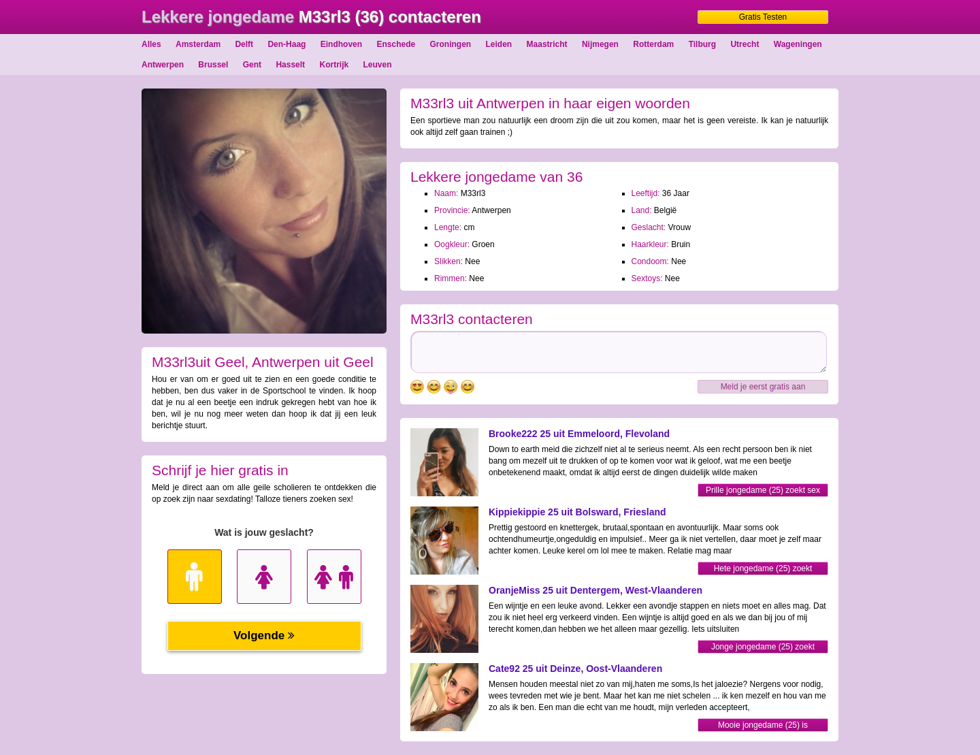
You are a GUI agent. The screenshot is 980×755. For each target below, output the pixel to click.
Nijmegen (600, 44)
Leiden (499, 44)
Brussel (213, 64)
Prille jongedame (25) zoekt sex (763, 490)
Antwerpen (163, 64)
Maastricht (547, 44)
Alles (151, 44)
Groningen (451, 44)
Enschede (395, 44)
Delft (244, 44)
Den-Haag (286, 44)
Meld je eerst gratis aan (763, 386)
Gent (252, 64)
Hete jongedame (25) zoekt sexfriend (763, 569)
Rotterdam (653, 44)
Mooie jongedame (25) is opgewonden (763, 726)
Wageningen (798, 44)
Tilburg (702, 44)
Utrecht (744, 44)
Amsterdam (198, 44)
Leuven (377, 64)
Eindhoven (341, 44)
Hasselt (290, 64)
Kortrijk (333, 64)
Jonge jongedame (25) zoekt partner (763, 648)
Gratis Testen (763, 17)
